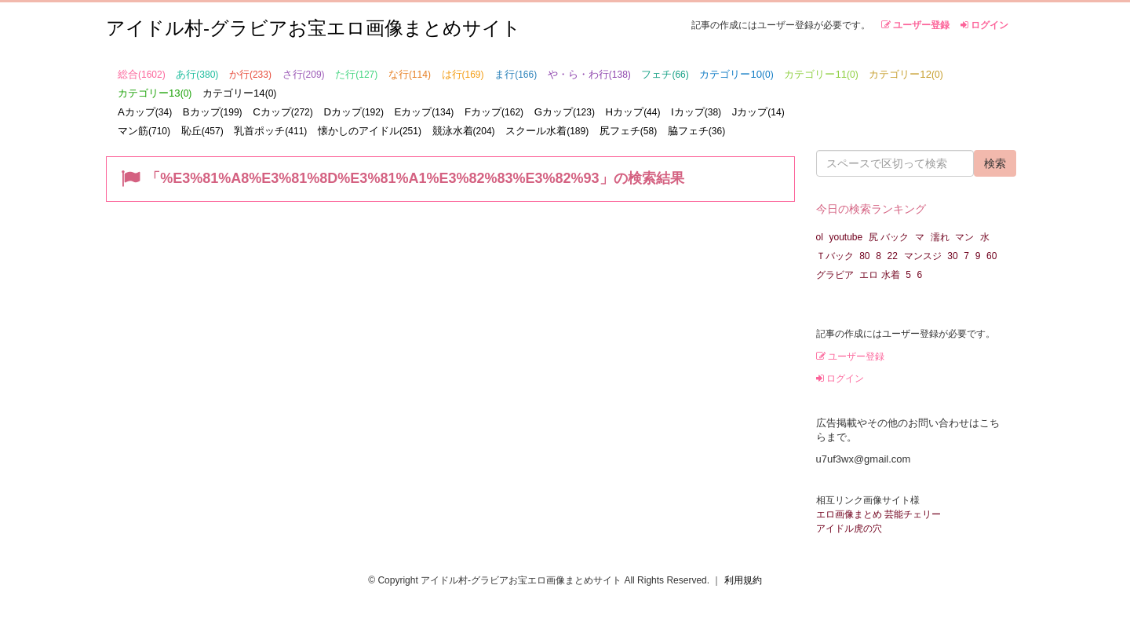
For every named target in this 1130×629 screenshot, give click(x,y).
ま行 (515, 74)
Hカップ (633, 112)
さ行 (303, 74)
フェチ (664, 74)
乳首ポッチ (270, 131)
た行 (356, 74)
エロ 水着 (879, 274)
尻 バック (889, 237)
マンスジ (923, 256)
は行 (463, 74)
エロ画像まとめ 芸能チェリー (878, 514)
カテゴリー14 (239, 93)
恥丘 (202, 131)
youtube (846, 237)
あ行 (197, 74)
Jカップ (758, 112)
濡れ (940, 237)
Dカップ (353, 112)
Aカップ (145, 112)
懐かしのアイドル (369, 131)
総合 (142, 74)
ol (819, 237)
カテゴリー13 (154, 93)
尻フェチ (628, 131)
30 (952, 256)
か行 (250, 74)
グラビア (835, 274)
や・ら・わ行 (589, 74)
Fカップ (494, 112)
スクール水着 (547, 131)
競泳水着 (463, 131)
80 (864, 256)
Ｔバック (835, 256)
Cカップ (283, 112)
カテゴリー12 (905, 74)
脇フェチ (696, 131)
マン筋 (144, 131)
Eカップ (424, 112)
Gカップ (564, 112)
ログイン (984, 25)
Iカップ (696, 112)
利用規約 (743, 580)
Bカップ (212, 112)
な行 (409, 74)
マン (964, 237)
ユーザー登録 (915, 25)
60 (991, 256)
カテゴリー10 (736, 74)
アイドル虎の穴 (849, 528)
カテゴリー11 (821, 74)
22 (893, 256)
